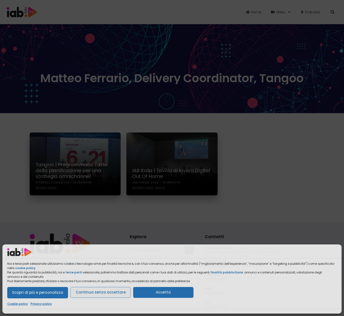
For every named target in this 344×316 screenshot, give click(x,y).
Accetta (163, 292)
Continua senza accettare (101, 292)
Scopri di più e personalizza (37, 292)
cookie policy (25, 268)
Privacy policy (41, 304)
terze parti (73, 272)
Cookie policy (17, 304)
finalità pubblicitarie (226, 272)
